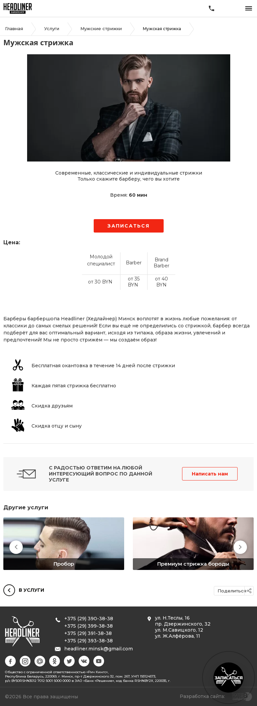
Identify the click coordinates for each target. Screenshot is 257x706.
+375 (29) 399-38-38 (88, 626)
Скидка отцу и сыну (56, 426)
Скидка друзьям (52, 406)
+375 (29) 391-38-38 (88, 633)
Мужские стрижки (101, 28)
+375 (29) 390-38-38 (88, 619)
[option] (63, 543)
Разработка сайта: (202, 696)
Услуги (51, 28)
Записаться (128, 226)
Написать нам (210, 474)
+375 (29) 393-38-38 (88, 641)
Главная (14, 28)
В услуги (23, 590)
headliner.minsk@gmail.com (98, 649)
